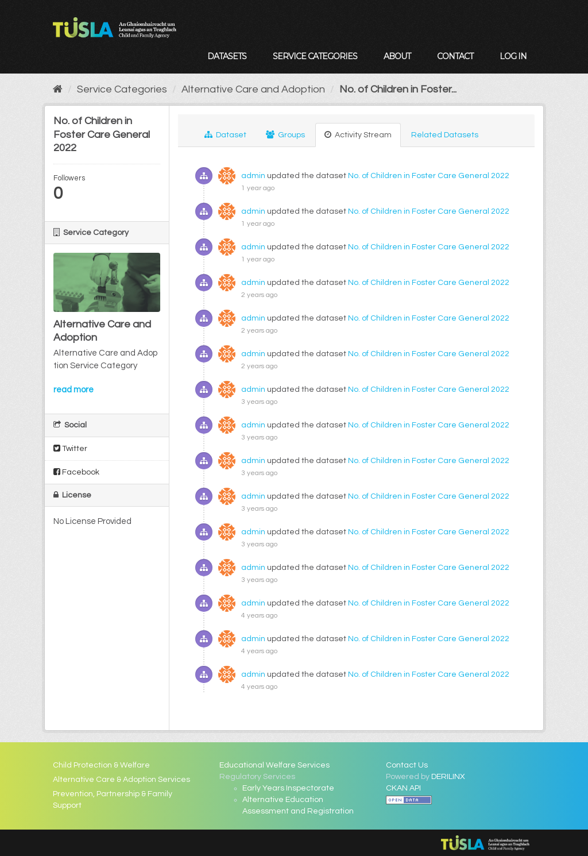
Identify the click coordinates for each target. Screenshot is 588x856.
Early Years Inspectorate (288, 788)
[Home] (58, 89)
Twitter (70, 448)
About (397, 56)
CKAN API (403, 788)
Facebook (76, 472)
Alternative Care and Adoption (253, 89)
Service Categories (315, 56)
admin (253, 176)
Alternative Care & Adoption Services (121, 780)
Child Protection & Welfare (101, 765)
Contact (455, 56)
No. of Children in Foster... (398, 89)
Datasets (226, 56)
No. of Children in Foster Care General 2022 (428, 176)
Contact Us (407, 765)
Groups (285, 134)
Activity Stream (358, 134)
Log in (513, 56)
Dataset (225, 134)
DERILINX (448, 777)
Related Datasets (444, 135)
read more (73, 389)
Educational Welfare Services (274, 765)
